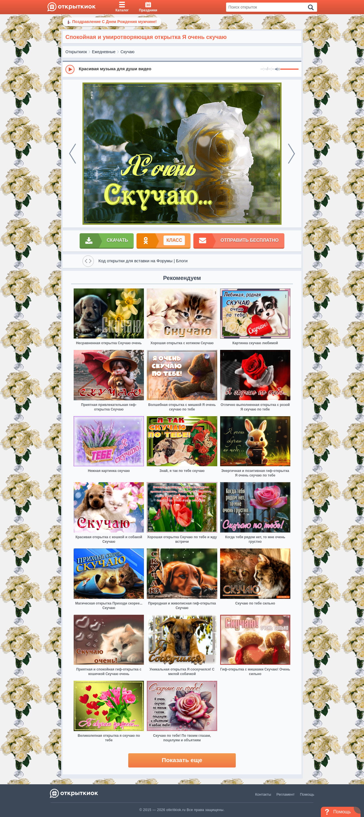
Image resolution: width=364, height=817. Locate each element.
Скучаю (128, 51)
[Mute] (277, 69)
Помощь (307, 794)
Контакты (263, 794)
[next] (291, 153)
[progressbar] (289, 69)
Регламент (285, 794)
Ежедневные (103, 51)
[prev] (72, 153)
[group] (182, 69)
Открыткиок (76, 51)
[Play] (70, 69)
